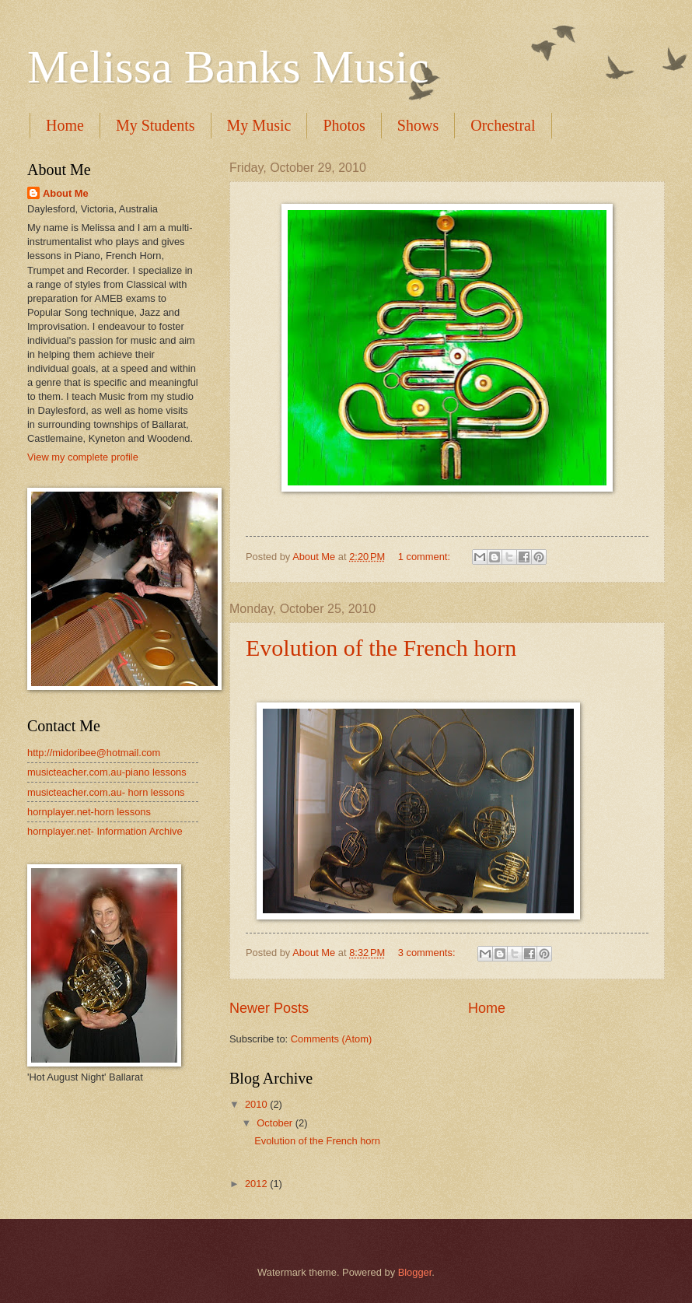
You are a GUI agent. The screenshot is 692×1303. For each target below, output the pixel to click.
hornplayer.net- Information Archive (105, 831)
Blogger (415, 1272)
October (276, 1123)
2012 (257, 1183)
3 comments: (428, 952)
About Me (66, 193)
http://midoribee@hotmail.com (93, 752)
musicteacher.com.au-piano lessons (107, 772)
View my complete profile (82, 457)
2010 (257, 1104)
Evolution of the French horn (381, 647)
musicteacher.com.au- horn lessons (106, 792)
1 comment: (425, 556)
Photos (344, 125)
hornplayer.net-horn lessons (89, 812)
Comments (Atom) (331, 1039)
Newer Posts (269, 1008)
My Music (259, 125)
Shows (418, 125)
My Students (155, 125)
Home (65, 125)
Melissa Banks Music (228, 67)
